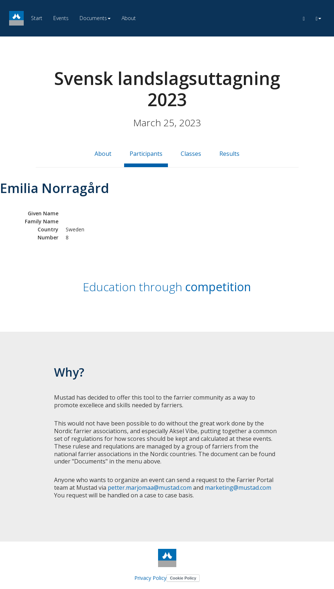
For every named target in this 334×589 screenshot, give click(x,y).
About (129, 18)
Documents (95, 18)
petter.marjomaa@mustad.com (150, 488)
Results (229, 154)
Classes (191, 154)
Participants (146, 154)
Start (36, 18)
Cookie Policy (183, 578)
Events (61, 18)
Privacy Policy (150, 577)
